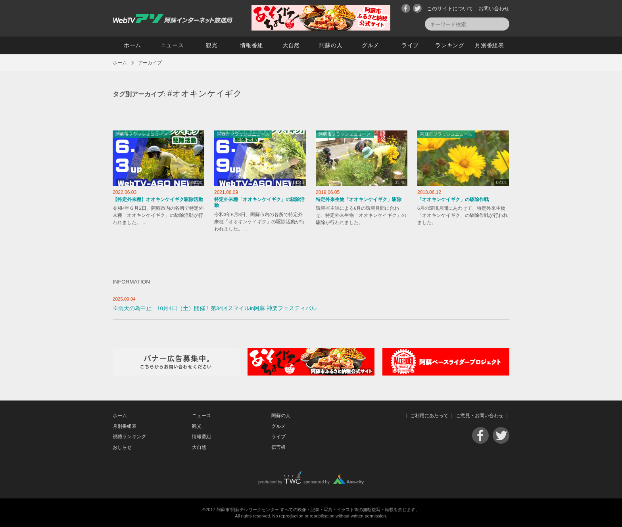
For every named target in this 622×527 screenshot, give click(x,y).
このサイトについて (450, 8)
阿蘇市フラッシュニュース (141, 134)
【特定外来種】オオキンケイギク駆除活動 (158, 199)
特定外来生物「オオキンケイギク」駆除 (358, 199)
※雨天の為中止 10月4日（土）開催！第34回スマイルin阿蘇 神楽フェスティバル (215, 308)
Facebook (405, 8)
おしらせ (122, 447)
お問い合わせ (493, 8)
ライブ (410, 45)
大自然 (291, 45)
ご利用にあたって (429, 415)
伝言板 (278, 447)
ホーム (132, 45)
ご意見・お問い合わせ (479, 415)
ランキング (450, 45)
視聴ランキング (129, 436)
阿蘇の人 (331, 45)
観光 (211, 45)
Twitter (417, 8)
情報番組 (251, 45)
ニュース (172, 45)
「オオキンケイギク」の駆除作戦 (453, 199)
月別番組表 (489, 45)
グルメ (370, 45)
